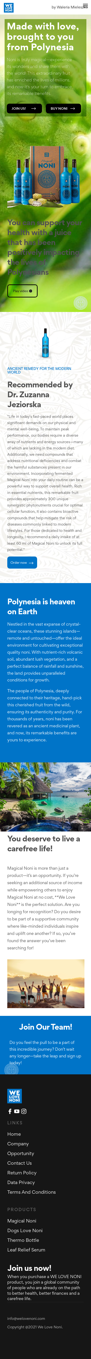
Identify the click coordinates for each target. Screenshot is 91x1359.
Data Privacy (21, 1183)
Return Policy (22, 1173)
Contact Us (19, 1163)
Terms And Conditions (31, 1192)
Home (14, 1134)
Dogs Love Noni (25, 1231)
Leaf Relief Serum (26, 1250)
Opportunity (20, 1154)
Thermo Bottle (23, 1240)
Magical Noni (21, 1221)
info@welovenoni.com (26, 1319)
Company (18, 1144)
